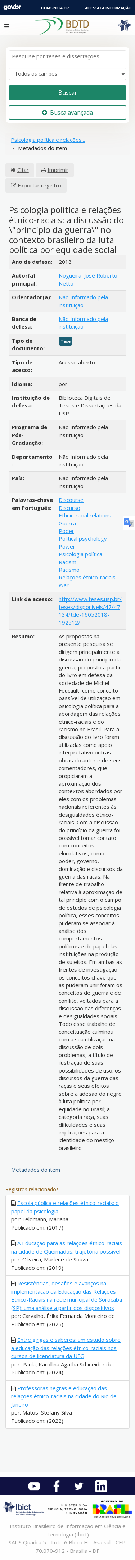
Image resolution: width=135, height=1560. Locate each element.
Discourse (71, 499)
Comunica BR (55, 8)
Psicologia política (80, 554)
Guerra (67, 523)
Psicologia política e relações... (48, 139)
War (64, 585)
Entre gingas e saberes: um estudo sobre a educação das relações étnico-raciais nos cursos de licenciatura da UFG (66, 1348)
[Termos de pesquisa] (67, 56)
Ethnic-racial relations (85, 515)
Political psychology (83, 538)
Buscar (67, 93)
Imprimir (58, 169)
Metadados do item (35, 1169)
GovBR (12, 7)
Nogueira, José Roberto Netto (88, 279)
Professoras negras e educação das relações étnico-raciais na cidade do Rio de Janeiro (64, 1396)
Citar (23, 169)
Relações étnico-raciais (87, 577)
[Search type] (67, 74)
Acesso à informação (108, 8)
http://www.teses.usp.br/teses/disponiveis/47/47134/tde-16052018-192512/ (90, 610)
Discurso (69, 507)
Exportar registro (39, 185)
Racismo (69, 569)
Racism (67, 562)
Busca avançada (67, 113)
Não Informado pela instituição (83, 300)
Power (67, 546)
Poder (66, 530)
